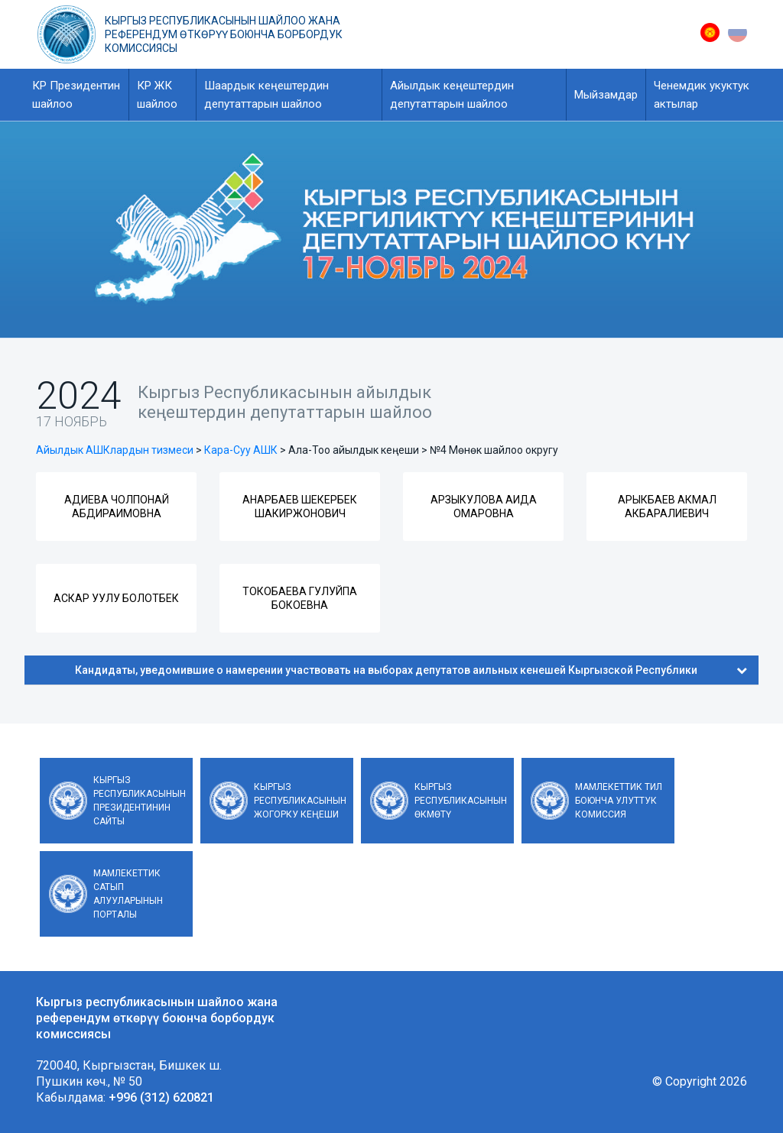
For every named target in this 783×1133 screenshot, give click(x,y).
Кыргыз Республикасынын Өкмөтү (460, 801)
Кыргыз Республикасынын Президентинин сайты (139, 801)
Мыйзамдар (606, 95)
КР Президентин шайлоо (76, 95)
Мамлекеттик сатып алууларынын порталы (128, 894)
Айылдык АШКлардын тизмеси (114, 450)
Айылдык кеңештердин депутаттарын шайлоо (452, 95)
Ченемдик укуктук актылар (701, 95)
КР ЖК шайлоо (157, 95)
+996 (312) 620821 (161, 1097)
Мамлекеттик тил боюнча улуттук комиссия (618, 801)
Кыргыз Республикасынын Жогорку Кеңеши (300, 801)
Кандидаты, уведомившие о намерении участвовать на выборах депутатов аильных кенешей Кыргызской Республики (411, 670)
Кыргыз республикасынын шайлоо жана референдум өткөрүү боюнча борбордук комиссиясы (224, 34)
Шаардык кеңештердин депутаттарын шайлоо (266, 95)
